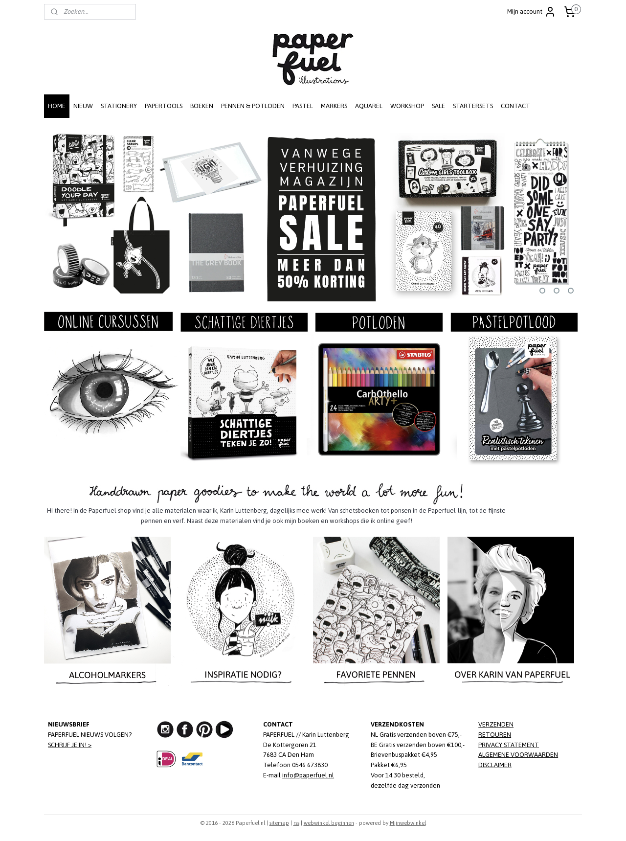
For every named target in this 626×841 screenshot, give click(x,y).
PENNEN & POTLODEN (253, 106)
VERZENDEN (496, 724)
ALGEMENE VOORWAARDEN (518, 754)
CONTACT (515, 106)
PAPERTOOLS (163, 106)
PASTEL (302, 106)
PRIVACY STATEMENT (508, 745)
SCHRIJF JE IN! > (69, 745)
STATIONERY (119, 106)
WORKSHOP (407, 106)
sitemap (279, 823)
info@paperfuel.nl (308, 775)
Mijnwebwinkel (408, 823)
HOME (57, 106)
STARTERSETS (473, 106)
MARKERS (334, 106)
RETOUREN (494, 734)
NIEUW (83, 106)
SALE (438, 106)
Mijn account (531, 12)
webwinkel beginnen (329, 823)
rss (296, 823)
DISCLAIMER (495, 765)
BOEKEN (201, 106)
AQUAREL (368, 106)
